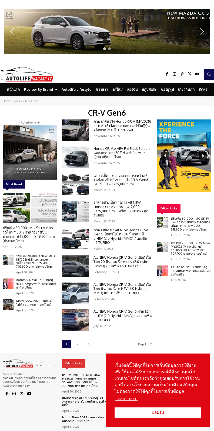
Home (7, 101)
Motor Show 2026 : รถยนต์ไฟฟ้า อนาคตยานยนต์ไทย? (34, 302)
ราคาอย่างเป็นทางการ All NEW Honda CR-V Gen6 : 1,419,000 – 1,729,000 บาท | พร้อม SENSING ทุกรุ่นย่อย (120, 208)
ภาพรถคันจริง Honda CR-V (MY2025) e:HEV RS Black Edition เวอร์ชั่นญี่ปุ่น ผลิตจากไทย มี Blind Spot (122, 125)
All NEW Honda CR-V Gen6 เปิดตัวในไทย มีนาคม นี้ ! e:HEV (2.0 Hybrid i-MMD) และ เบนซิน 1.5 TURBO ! (122, 288)
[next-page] (88, 344)
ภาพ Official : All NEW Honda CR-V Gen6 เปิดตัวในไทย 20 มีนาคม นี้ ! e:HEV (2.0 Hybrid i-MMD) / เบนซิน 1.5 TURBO (120, 236)
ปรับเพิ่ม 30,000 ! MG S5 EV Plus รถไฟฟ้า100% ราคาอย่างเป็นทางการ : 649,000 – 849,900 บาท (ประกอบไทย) (29, 234)
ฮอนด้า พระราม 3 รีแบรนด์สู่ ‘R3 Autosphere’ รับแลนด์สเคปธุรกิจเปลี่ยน (36, 283)
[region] (107, 31)
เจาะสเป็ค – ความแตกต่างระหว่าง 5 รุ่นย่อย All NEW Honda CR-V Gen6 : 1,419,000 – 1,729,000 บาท (121, 179)
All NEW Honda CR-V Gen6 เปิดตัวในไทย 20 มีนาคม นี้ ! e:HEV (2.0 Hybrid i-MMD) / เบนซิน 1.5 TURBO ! (122, 261)
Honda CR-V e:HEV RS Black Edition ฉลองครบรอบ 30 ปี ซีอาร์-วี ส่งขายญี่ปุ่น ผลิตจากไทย (121, 152)
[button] (107, 31)
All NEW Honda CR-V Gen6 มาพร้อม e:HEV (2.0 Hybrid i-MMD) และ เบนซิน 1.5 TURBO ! (122, 315)
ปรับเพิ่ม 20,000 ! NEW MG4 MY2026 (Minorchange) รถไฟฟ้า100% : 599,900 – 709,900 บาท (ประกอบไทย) (35, 261)
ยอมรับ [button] (158, 412)
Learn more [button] (126, 398)
